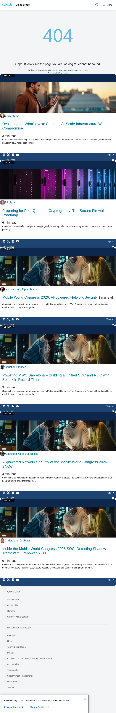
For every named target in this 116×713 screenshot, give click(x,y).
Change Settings (38, 707)
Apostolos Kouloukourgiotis (21, 453)
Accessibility (13, 664)
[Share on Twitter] (9, 156)
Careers (11, 611)
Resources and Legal (58, 628)
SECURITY (9, 76)
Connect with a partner (18, 617)
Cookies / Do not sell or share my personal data (29, 658)
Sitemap (11, 687)
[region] (44, 704)
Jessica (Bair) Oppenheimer (22, 289)
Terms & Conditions (16, 647)
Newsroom (12, 681)
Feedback (11, 635)
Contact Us (12, 605)
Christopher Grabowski (18, 540)
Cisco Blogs (23, 4)
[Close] (84, 698)
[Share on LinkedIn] (4, 156)
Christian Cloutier (15, 367)
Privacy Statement (13, 707)
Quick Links (58, 592)
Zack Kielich (12, 115)
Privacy (10, 653)
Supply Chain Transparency (20, 676)
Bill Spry (10, 202)
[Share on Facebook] (13, 156)
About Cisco (13, 599)
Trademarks (12, 670)
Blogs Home (63, 73)
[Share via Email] (18, 156)
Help (9, 641)
